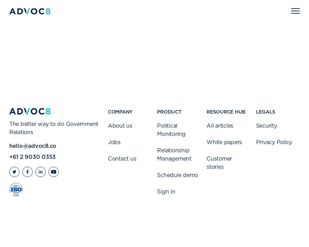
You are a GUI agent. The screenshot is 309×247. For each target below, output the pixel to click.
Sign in (166, 192)
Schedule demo (177, 175)
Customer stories (219, 163)
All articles (220, 126)
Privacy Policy (274, 142)
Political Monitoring (171, 130)
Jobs (114, 142)
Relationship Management (174, 155)
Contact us (122, 159)
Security (266, 126)
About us (120, 126)
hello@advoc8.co (32, 146)
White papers (224, 142)
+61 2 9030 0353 (32, 157)
